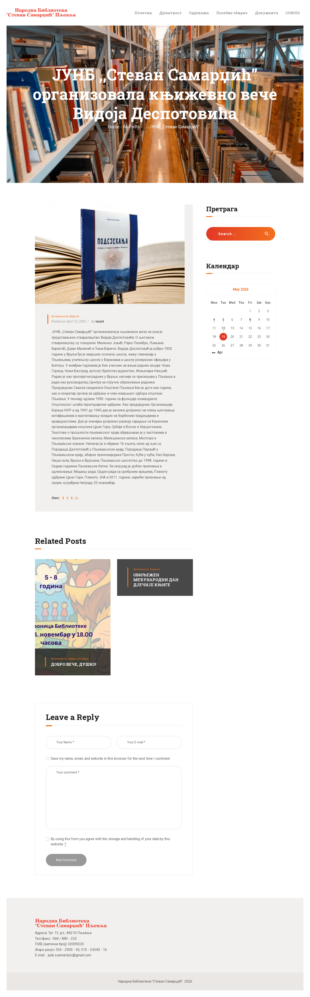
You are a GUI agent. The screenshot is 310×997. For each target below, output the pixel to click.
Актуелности (59, 316)
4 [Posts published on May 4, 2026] (214, 319)
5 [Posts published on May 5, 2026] (223, 319)
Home (113, 127)
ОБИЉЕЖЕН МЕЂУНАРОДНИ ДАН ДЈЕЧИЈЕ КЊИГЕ (155, 579)
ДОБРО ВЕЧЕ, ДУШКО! (73, 664)
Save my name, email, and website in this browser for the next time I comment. (110, 758)
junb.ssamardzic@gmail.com (69, 955)
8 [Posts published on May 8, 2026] (250, 319)
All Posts (131, 126)
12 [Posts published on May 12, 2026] (223, 328)
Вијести (74, 316)
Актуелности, (59, 658)
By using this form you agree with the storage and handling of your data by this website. (110, 841)
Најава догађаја (78, 658)
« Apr (219, 352)
